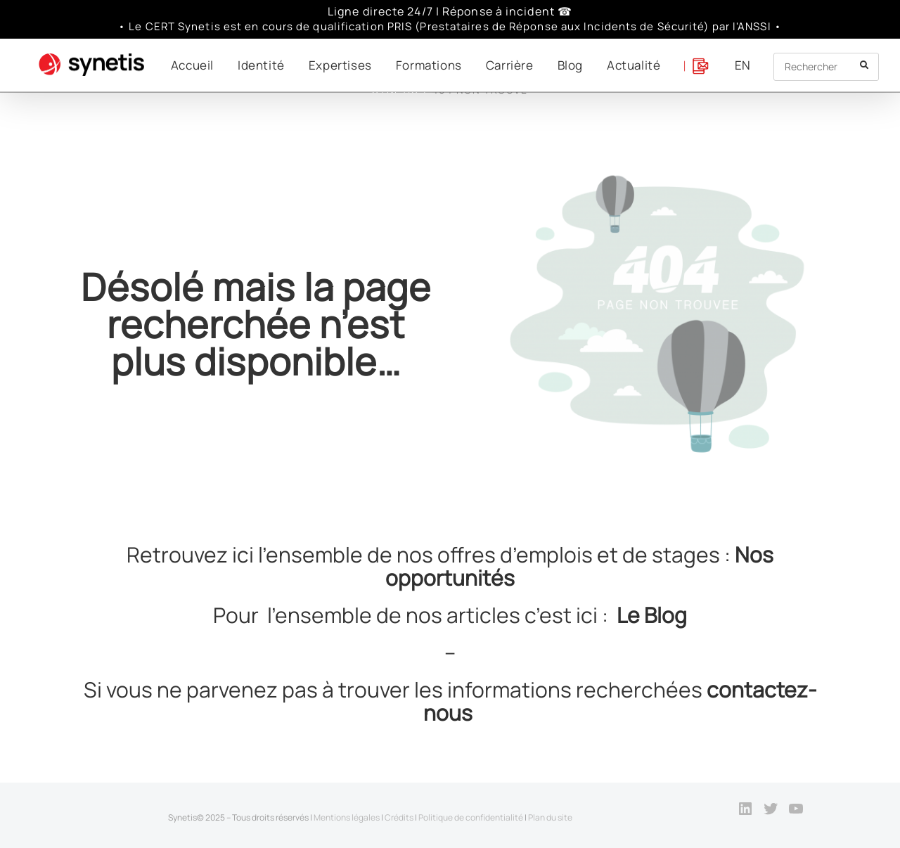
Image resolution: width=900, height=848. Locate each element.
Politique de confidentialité (470, 817)
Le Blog (652, 614)
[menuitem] (743, 65)
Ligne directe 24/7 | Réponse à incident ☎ (450, 11)
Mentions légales (347, 817)
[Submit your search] (865, 65)
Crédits (399, 817)
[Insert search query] (826, 67)
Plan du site (550, 817)
